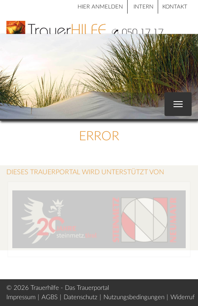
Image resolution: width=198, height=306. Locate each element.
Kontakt (174, 7)
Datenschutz (81, 297)
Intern (143, 7)
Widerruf (182, 297)
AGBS (50, 297)
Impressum (21, 297)
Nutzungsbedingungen (134, 297)
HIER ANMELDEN (100, 7)
